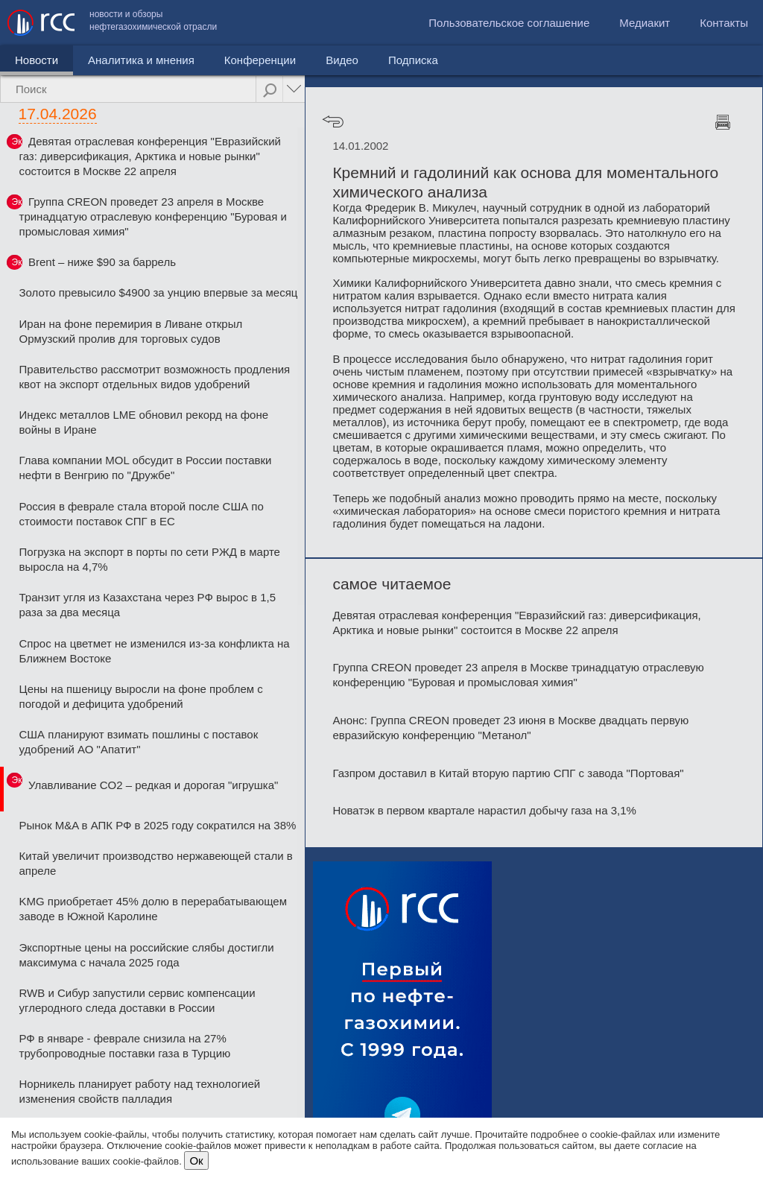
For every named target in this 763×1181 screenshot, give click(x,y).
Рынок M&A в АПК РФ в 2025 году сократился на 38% (158, 825)
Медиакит (644, 22)
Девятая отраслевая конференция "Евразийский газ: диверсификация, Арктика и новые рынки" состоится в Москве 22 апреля (150, 156)
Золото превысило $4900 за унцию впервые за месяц (158, 292)
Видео (342, 60)
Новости (36, 60)
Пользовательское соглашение (508, 22)
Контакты (724, 22)
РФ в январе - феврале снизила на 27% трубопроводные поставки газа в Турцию (125, 1046)
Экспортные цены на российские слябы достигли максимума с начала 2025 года (146, 955)
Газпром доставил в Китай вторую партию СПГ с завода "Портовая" (507, 773)
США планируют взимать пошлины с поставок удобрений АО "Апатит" (139, 742)
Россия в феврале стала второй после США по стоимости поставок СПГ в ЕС (141, 514)
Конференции (260, 60)
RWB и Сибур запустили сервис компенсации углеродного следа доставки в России (137, 1000)
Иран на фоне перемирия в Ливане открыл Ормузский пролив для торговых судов (131, 331)
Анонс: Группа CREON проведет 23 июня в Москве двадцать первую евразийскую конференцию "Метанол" (510, 727)
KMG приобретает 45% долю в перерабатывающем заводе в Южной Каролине (153, 908)
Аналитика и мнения (141, 60)
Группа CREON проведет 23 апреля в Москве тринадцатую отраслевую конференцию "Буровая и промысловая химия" (153, 216)
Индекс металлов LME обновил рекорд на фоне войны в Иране (144, 422)
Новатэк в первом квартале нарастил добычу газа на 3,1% (484, 810)
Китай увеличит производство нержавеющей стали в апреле (156, 863)
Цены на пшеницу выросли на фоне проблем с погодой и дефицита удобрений (141, 696)
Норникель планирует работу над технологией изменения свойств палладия (140, 1091)
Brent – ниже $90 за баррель (102, 262)
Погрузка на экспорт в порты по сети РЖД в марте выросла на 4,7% (149, 559)
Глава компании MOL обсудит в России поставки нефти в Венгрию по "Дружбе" (145, 467)
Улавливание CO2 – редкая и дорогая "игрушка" (153, 785)
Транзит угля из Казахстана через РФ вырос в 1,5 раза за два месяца (147, 604)
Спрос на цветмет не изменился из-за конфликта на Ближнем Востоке (154, 651)
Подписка (413, 60)
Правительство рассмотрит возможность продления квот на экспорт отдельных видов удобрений (155, 376)
